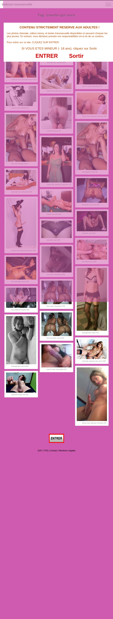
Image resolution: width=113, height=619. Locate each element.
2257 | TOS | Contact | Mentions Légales (56, 450)
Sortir (76, 56)
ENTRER (47, 56)
